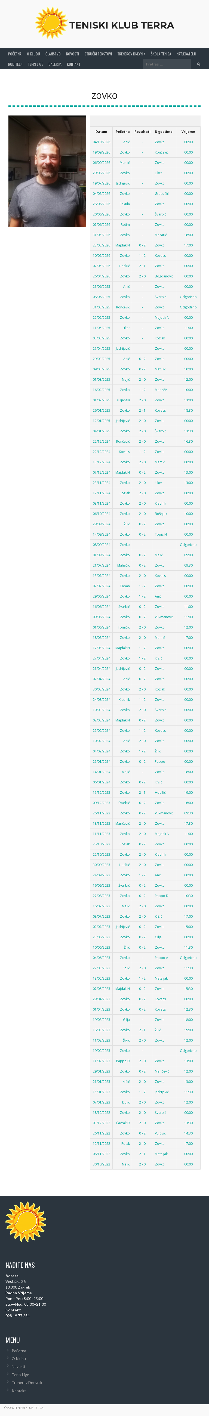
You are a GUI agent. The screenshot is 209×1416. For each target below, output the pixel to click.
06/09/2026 (101, 159)
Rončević (161, 149)
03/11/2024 (101, 500)
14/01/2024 (101, 768)
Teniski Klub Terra (122, 21)
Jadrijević (123, 180)
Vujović (160, 1130)
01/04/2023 (101, 1006)
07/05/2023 (101, 985)
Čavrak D (123, 1119)
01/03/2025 (101, 376)
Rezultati (142, 128)
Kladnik (160, 500)
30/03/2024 (101, 686)
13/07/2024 (101, 572)
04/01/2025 (101, 428)
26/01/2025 (101, 407)
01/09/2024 (101, 551)
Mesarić (161, 231)
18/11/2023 (101, 820)
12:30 (188, 1006)
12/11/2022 (101, 1140)
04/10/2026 (101, 138)
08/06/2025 (101, 293)
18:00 (188, 231)
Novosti (72, 50)
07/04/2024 (101, 675)
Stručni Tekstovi (98, 50)
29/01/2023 (101, 1068)
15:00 (188, 923)
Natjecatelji (186, 50)
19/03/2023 (101, 1016)
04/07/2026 (101, 190)
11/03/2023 (101, 1037)
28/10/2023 (101, 841)
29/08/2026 (101, 169)
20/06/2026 (101, 211)
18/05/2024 (101, 634)
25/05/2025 (101, 314)
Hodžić (124, 262)
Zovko (160, 138)
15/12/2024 (101, 459)
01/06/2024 (101, 624)
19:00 (188, 789)
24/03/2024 (101, 696)
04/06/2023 (101, 954)
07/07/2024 (101, 582)
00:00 (188, 138)
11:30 (188, 944)
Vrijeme (188, 128)
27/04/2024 (101, 655)
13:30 (188, 428)
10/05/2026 (101, 252)
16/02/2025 (101, 386)
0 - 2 (142, 242)
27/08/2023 (101, 892)
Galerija (55, 61)
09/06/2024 (101, 613)
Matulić (160, 366)
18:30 (188, 407)
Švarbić (160, 211)
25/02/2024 (101, 727)
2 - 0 (142, 273)
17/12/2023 (101, 789)
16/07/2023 (101, 903)
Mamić (125, 159)
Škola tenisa (161, 50)
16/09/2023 (101, 882)
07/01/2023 (101, 1099)
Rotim (125, 221)
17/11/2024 (101, 489)
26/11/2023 (101, 810)
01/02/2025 (101, 397)
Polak (125, 1140)
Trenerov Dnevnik (131, 50)
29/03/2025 (101, 355)
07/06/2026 (101, 221)
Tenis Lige (35, 61)
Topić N (161, 531)
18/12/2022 (101, 1109)
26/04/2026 (101, 273)
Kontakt (73, 61)
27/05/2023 (101, 964)
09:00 (188, 551)
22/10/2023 (101, 851)
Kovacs (160, 252)
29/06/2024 (101, 593)
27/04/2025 (101, 345)
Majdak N (122, 242)
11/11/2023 (101, 830)
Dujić (126, 1099)
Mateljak (161, 975)
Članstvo (53, 50)
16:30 (188, 438)
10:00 (188, 366)
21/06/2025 (101, 283)
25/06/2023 (101, 934)
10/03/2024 (101, 706)
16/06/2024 (101, 603)
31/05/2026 (101, 231)
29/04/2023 (101, 995)
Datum (101, 128)
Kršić (158, 655)
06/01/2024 (101, 779)
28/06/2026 (101, 200)
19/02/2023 (101, 1047)
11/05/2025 (101, 324)
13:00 (188, 397)
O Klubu (33, 50)
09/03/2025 (101, 366)
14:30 (188, 1130)
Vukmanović (164, 613)
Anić (126, 138)
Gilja (158, 934)
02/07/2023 (101, 923)
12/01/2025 (101, 417)
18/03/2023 (101, 1026)
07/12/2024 (101, 469)
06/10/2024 (101, 510)
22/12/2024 (101, 438)
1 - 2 (142, 252)
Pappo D (161, 892)
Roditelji (15, 61)
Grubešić (162, 190)
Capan (125, 582)
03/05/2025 (101, 335)
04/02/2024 (101, 748)
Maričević (122, 820)
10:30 (188, 892)
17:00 (188, 242)
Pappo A (161, 954)
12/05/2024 (101, 644)
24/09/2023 (101, 872)
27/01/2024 (101, 758)
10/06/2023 (101, 944)
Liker (158, 169)
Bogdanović (164, 273)
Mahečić (161, 386)
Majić (126, 376)
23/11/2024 (101, 479)
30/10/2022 (101, 1161)
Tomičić (124, 624)
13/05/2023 (101, 975)
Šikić (126, 1037)
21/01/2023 (101, 1078)
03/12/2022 (101, 1119)
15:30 (188, 985)
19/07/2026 (101, 180)
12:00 (188, 376)
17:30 (188, 820)
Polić (126, 964)
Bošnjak (161, 510)
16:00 (188, 799)
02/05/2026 (101, 262)
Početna (14, 50)
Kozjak (160, 335)
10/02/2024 (101, 737)
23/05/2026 (101, 242)
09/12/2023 (101, 799)
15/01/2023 (101, 1088)
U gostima (164, 128)
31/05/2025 (101, 304)
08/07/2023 (101, 913)
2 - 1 (142, 262)
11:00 (188, 324)
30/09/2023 (101, 861)
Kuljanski (123, 397)
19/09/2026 (101, 149)
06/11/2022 (101, 1150)
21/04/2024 (101, 665)
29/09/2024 (101, 520)
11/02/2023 (101, 1057)
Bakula (124, 200)
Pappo (160, 758)
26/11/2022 (101, 1130)
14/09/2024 (101, 531)
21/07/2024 (101, 562)
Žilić (127, 520)
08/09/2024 (101, 541)
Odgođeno (188, 293)
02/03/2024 (101, 717)
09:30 (188, 562)
